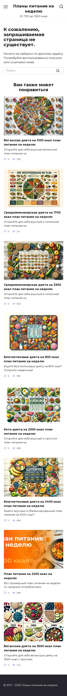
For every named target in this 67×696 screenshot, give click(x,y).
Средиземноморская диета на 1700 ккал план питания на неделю (32, 214)
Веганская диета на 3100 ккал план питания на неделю (32, 142)
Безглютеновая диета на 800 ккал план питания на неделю (31, 359)
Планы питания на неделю (33, 9)
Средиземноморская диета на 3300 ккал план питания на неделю (32, 287)
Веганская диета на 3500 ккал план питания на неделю (32, 648)
